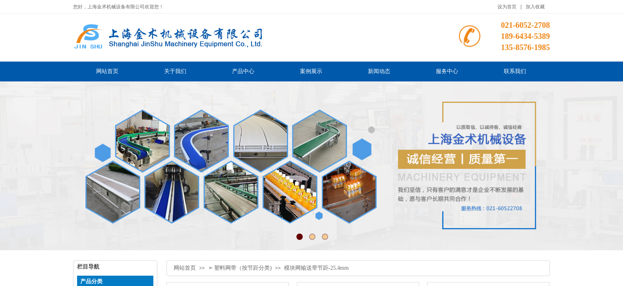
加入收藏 (535, 7)
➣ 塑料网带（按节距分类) (240, 268)
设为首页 (507, 7)
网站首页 (185, 268)
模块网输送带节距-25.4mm (316, 268)
